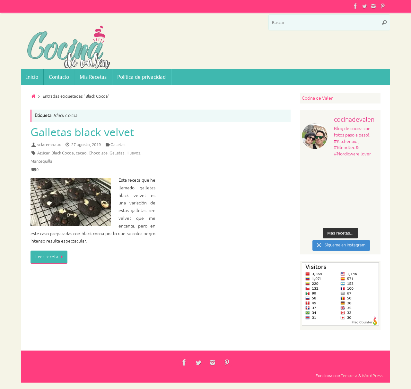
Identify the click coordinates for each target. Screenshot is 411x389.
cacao (81, 153)
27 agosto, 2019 (86, 144)
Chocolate (98, 153)
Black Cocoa (62, 153)
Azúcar (43, 153)
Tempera (349, 375)
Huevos (133, 153)
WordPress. (373, 375)
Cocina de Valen (318, 98)
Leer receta (50, 257)
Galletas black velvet (82, 132)
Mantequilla (41, 161)
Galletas (118, 144)
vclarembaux (49, 144)
